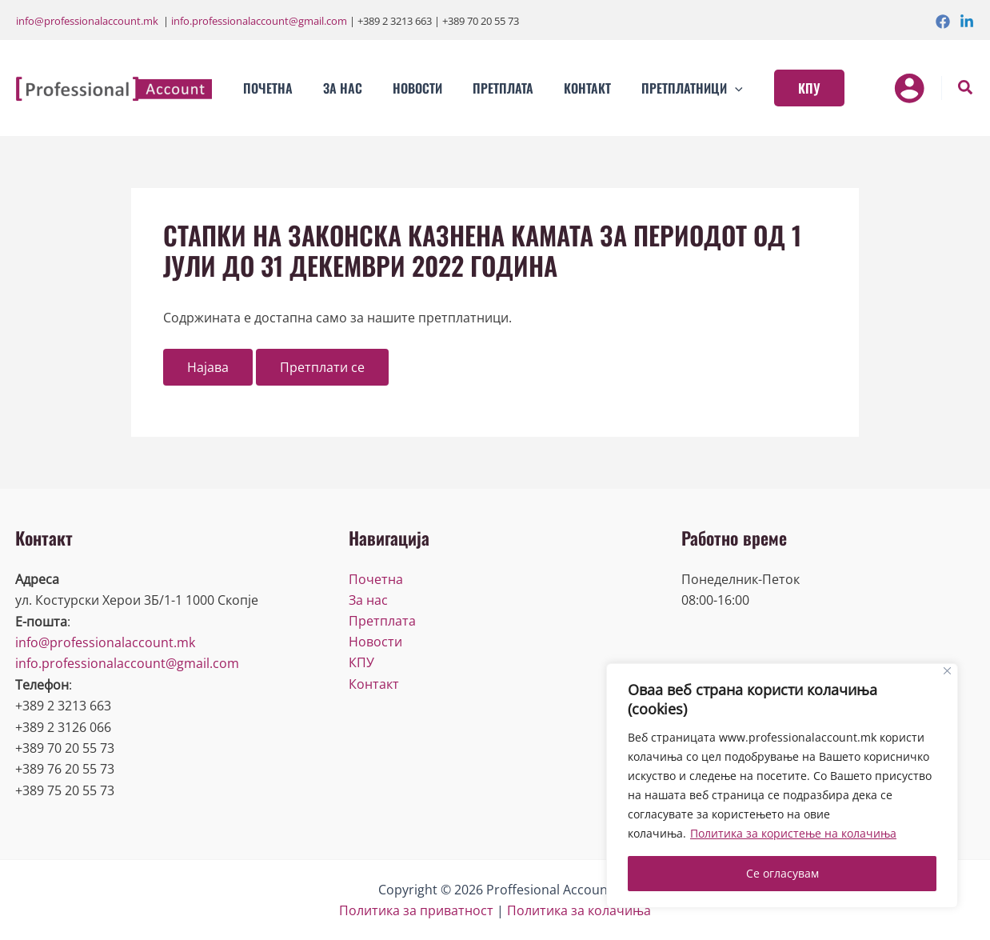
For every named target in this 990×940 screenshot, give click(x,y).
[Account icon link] (909, 88)
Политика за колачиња (579, 910)
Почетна (376, 579)
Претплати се (322, 367)
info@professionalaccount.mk (87, 21)
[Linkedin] (967, 21)
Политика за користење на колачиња (793, 833)
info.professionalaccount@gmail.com (259, 21)
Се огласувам (782, 873)
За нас (368, 600)
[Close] (947, 670)
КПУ (361, 663)
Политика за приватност (416, 910)
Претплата (382, 621)
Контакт (374, 685)
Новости (375, 642)
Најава (208, 367)
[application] (709, 88)
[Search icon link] (966, 89)
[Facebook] (943, 21)
